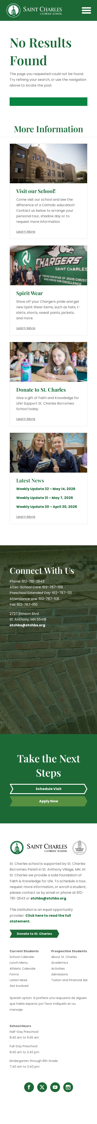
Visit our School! (36, 191)
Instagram (68, 1087)
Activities (58, 968)
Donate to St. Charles (41, 389)
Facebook (29, 1087)
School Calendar (22, 957)
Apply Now (48, 801)
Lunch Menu (19, 963)
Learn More (25, 231)
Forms (14, 974)
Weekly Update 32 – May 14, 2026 (45, 488)
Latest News (18, 980)
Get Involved (19, 986)
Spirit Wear (29, 293)
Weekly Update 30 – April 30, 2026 (46, 506)
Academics (59, 963)
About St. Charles (64, 957)
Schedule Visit (49, 788)
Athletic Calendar (23, 968)
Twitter (42, 1087)
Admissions (59, 974)
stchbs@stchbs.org (27, 625)
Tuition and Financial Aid (69, 980)
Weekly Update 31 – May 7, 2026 (44, 497)
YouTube (55, 1087)
